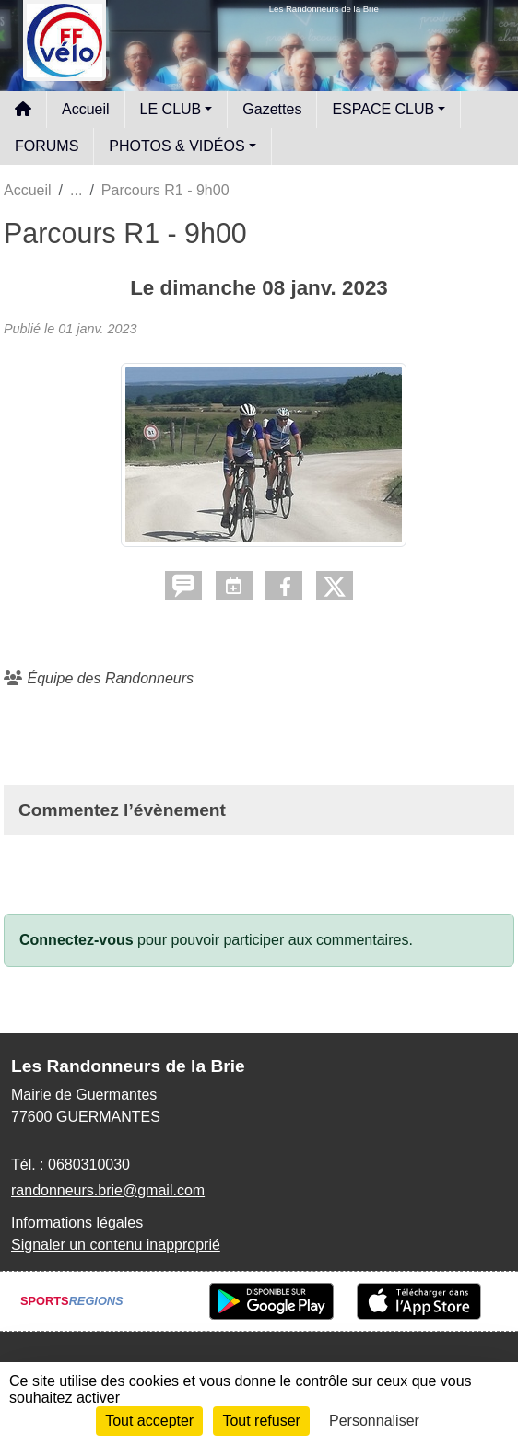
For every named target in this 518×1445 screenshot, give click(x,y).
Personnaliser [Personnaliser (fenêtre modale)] (374, 1420)
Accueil (86, 109)
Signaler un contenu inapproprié (115, 1245)
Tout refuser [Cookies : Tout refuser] (261, 1420)
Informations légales (77, 1222)
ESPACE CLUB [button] (383, 109)
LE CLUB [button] (171, 109)
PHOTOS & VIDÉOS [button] (176, 146)
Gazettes (271, 109)
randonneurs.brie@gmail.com (108, 1190)
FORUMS (46, 146)
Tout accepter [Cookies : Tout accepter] (149, 1420)
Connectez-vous (76, 940)
